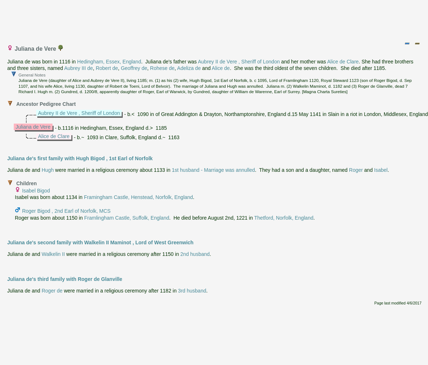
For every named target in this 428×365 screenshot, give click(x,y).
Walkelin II (53, 254)
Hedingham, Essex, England (109, 62)
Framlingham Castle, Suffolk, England (126, 218)
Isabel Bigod (36, 191)
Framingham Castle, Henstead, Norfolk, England (138, 197)
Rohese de (162, 68)
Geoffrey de (134, 68)
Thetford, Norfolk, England (283, 218)
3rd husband (192, 291)
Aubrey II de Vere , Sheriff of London (239, 62)
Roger (356, 170)
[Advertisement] (214, 19)
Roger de (52, 291)
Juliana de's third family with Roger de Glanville (64, 279)
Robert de (107, 68)
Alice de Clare (342, 62)
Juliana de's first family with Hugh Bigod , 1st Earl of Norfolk (80, 158)
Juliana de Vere (33, 127)
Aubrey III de (78, 68)
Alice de (221, 68)
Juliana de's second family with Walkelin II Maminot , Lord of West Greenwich (100, 242)
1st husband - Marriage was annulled (213, 170)
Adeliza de (189, 68)
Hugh (48, 170)
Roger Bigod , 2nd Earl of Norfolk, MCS (66, 211)
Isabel (380, 170)
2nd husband (195, 254)
